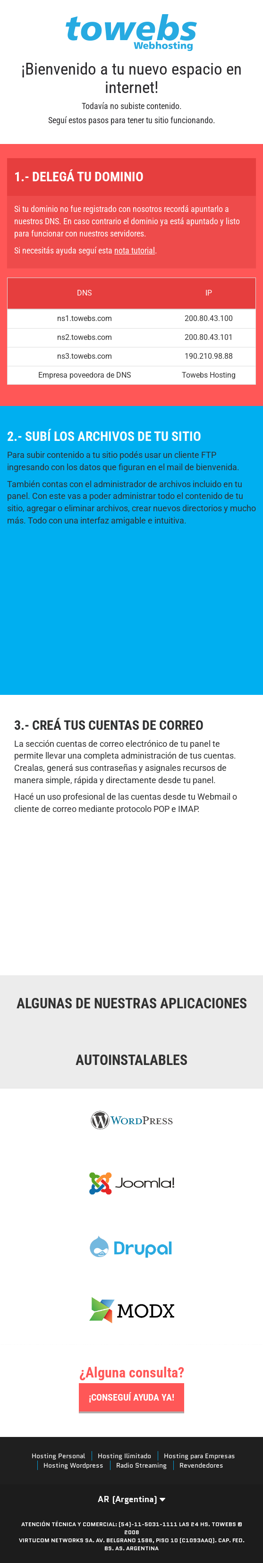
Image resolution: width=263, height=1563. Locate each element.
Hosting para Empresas (199, 1456)
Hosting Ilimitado (124, 1456)
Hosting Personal (58, 1456)
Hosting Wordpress (73, 1465)
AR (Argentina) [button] (131, 1499)
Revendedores (201, 1465)
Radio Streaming (141, 1465)
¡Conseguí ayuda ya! (131, 1397)
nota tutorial (134, 250)
